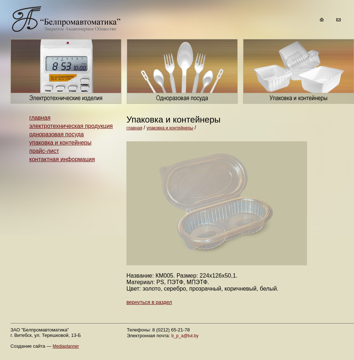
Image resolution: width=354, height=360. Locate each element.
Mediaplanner (66, 346)
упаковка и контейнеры (60, 143)
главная (40, 118)
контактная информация (62, 159)
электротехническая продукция (71, 126)
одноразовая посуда (56, 134)
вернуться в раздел (149, 302)
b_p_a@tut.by (185, 335)
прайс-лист (44, 151)
